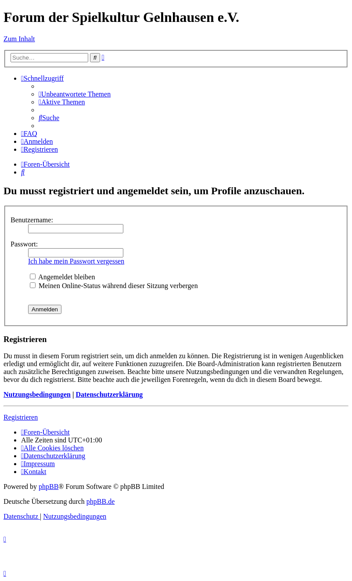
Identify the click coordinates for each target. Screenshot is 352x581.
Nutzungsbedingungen (37, 394)
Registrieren (21, 417)
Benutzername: (32, 220)
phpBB (48, 486)
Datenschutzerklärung (109, 394)
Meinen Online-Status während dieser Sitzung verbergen (114, 285)
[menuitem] (75, 94)
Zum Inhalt (19, 39)
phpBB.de (100, 501)
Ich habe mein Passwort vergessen (76, 261)
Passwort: (24, 244)
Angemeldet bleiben (62, 277)
